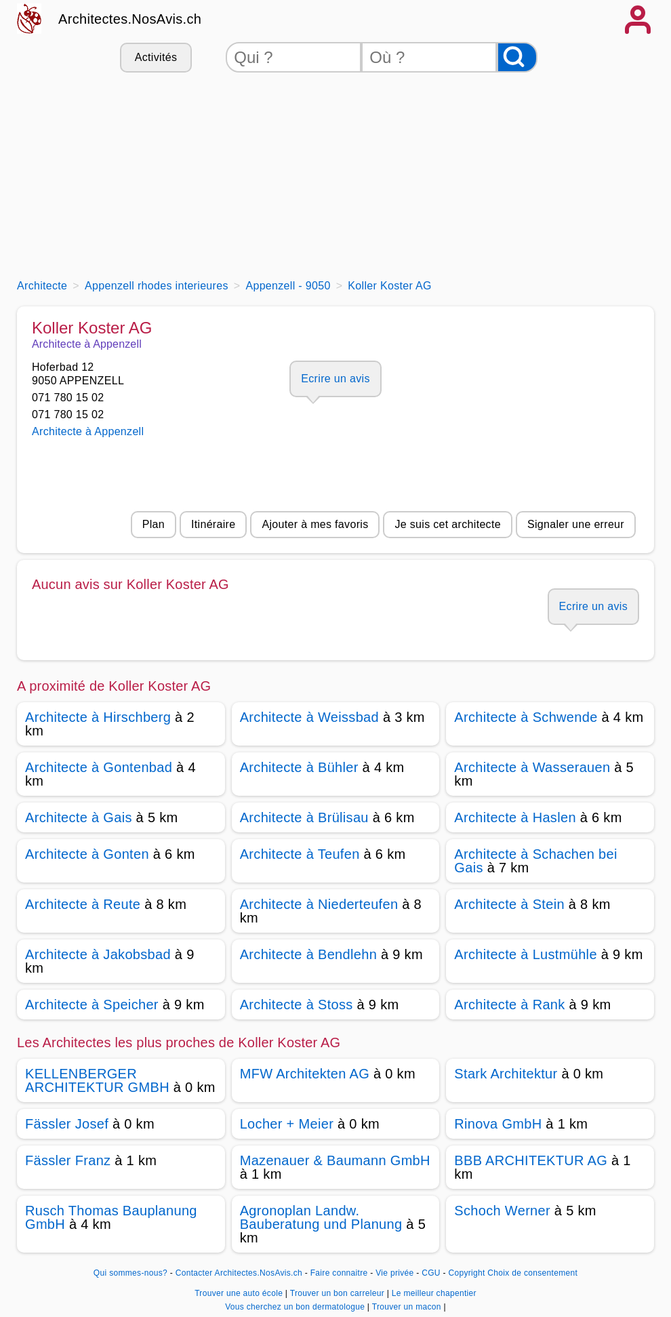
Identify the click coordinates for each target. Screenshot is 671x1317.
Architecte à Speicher (92, 1004)
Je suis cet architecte (447, 524)
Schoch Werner (502, 1210)
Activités (156, 57)
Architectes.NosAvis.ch (129, 19)
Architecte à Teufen (300, 854)
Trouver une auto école (240, 1293)
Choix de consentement (532, 1273)
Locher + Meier (286, 1123)
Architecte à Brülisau (304, 817)
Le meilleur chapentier (434, 1293)
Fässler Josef (66, 1123)
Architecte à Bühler (299, 767)
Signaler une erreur (575, 524)
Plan (153, 524)
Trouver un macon (408, 1307)
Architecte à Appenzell (88, 431)
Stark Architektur (505, 1073)
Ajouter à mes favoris (315, 524)
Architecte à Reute (82, 904)
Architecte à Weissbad (309, 717)
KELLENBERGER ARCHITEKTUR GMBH (97, 1080)
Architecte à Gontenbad (98, 767)
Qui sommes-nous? (130, 1273)
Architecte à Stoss (296, 1004)
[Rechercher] (517, 57)
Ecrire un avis (335, 378)
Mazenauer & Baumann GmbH (335, 1160)
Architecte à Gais (78, 817)
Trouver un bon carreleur (338, 1293)
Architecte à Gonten (87, 854)
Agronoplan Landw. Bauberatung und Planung (321, 1217)
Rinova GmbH (498, 1123)
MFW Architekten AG (304, 1073)
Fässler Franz (67, 1160)
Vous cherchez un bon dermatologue (296, 1307)
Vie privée (394, 1273)
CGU (431, 1273)
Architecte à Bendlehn (308, 954)
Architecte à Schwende (525, 717)
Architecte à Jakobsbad (98, 954)
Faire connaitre (339, 1273)
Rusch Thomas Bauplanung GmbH (111, 1217)
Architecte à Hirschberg (98, 717)
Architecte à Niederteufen (319, 904)
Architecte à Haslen (515, 817)
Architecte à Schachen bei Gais (535, 861)
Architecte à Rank (509, 1004)
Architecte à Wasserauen (532, 767)
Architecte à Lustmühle (525, 954)
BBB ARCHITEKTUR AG (530, 1160)
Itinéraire (213, 524)
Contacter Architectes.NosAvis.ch (239, 1273)
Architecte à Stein (509, 904)
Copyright (466, 1273)
